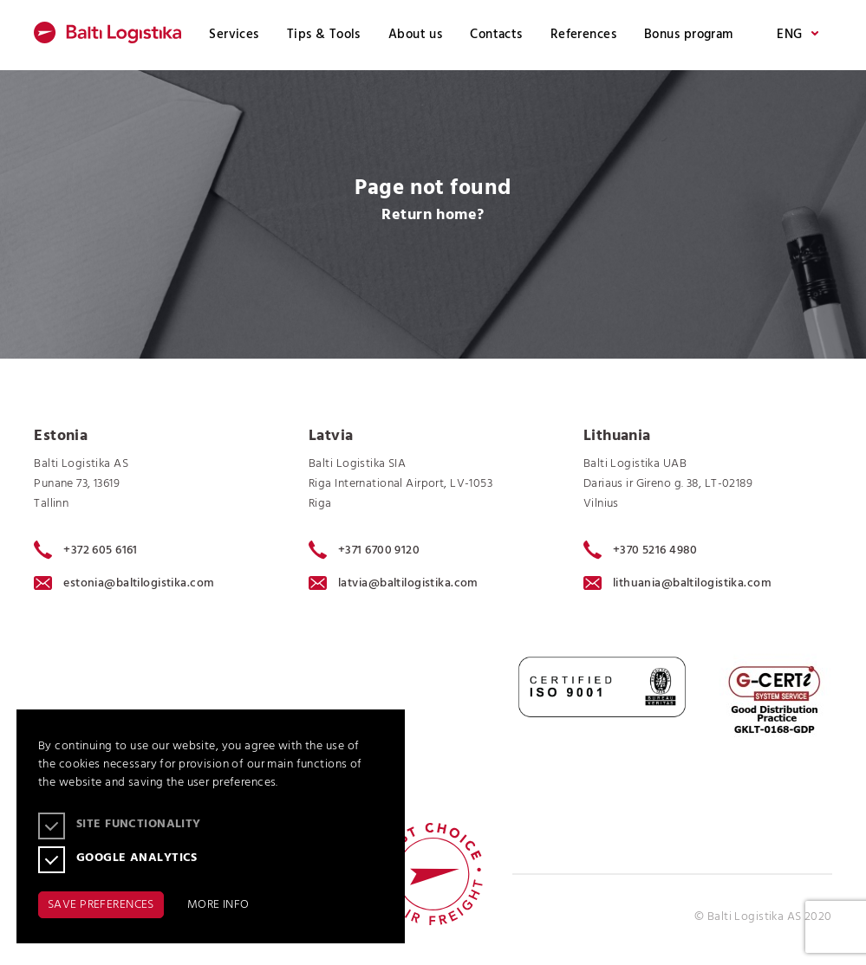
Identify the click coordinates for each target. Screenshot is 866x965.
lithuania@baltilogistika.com (677, 583)
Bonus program (688, 34)
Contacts (496, 34)
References (583, 34)
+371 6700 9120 (364, 550)
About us (415, 34)
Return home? (432, 215)
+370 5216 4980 (640, 550)
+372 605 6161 (86, 550)
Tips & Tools (324, 34)
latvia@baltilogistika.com (394, 583)
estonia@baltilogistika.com (124, 583)
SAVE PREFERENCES (101, 905)
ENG (797, 35)
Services (233, 34)
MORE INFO (218, 905)
